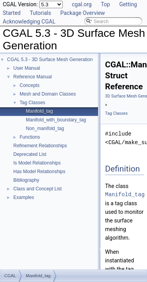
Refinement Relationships (40, 145)
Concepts (30, 85)
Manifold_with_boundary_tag (56, 120)
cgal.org (81, 4)
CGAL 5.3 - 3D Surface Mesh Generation (50, 59)
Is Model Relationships (37, 163)
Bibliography (26, 180)
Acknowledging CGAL (29, 21)
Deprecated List (29, 154)
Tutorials (40, 13)
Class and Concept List (37, 189)
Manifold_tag (39, 111)
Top (105, 4)
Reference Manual (32, 77)
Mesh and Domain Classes (48, 94)
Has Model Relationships (39, 171)
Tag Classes (32, 102)
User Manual (26, 68)
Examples (23, 197)
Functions (30, 137)
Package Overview (82, 13)
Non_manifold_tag (45, 128)
